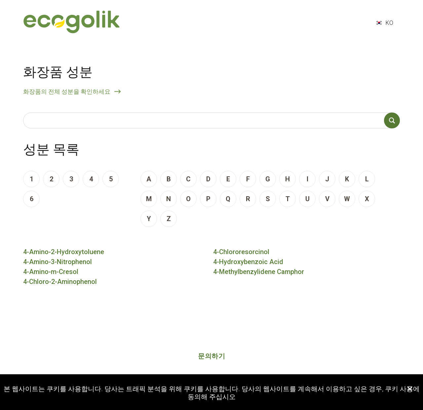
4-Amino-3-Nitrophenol (57, 262)
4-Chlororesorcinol (241, 252)
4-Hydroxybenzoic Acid (248, 262)
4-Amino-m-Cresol (50, 272)
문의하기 (211, 356)
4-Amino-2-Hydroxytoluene (63, 252)
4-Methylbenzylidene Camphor (258, 272)
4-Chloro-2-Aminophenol (60, 282)
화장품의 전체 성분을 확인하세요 (66, 91)
